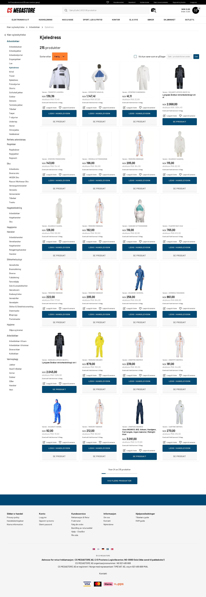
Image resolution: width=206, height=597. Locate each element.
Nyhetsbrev (108, 524)
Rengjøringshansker (17, 250)
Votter (12, 373)
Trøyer (12, 113)
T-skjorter (13, 117)
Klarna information (15, 524)
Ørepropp (13, 315)
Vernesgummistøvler (18, 185)
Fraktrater (76, 521)
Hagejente (12, 227)
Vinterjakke (14, 130)
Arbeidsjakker (15, 51)
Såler (11, 381)
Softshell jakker (16, 92)
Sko (9, 163)
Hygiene (10, 324)
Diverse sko (14, 173)
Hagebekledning (14, 207)
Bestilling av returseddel (81, 528)
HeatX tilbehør (15, 369)
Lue (10, 63)
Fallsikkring (14, 277)
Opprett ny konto (179, 2)
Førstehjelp (14, 281)
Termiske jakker (16, 105)
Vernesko (13, 190)
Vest (11, 389)
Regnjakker (14, 154)
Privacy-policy (13, 517)
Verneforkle (14, 265)
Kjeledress (14, 67)
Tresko (12, 202)
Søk (196, 56)
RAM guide (140, 521)
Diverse (12, 273)
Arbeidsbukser (15, 46)
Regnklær (11, 144)
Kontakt (107, 521)
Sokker (12, 96)
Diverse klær (14, 349)
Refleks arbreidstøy (16, 139)
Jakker (12, 364)
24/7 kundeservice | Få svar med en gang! (24, 2)
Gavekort (131, 2)
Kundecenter (119, 2)
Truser (12, 76)
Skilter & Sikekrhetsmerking (21, 306)
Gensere (12, 101)
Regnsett (13, 158)
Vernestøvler (14, 194)
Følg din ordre (77, 524)
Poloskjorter (14, 84)
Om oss (107, 517)
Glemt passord (45, 524)
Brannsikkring (15, 269)
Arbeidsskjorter (16, 55)
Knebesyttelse (15, 294)
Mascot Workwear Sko (19, 181)
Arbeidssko (14, 169)
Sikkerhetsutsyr (14, 259)
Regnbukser (14, 149)
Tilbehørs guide (142, 517)
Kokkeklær (13, 353)
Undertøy (13, 121)
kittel (11, 71)
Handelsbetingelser (15, 521)
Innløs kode (144, 2)
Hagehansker (15, 217)
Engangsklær (15, 59)
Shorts (12, 88)
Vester (12, 125)
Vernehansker (15, 241)
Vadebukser (14, 134)
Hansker (11, 231)
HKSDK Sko (14, 177)
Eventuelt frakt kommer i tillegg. (52, 115)
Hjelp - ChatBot (78, 531)
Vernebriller (14, 298)
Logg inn (193, 2)
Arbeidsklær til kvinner (19, 345)
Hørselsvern (14, 290)
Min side (74, 535)
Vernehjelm (13, 302)
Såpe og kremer (16, 330)
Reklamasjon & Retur (80, 517)
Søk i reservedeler (161, 2)
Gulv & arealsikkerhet (18, 286)
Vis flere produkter (119, 480)
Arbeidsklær (13, 41)
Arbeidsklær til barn (17, 341)
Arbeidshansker (16, 237)
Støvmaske (14, 310)
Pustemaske (14, 319)
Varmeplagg (12, 359)
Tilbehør (12, 109)
